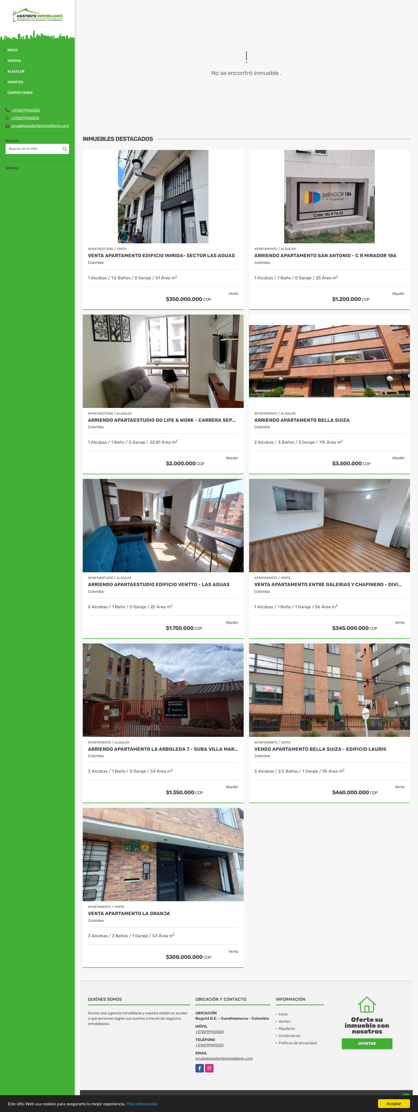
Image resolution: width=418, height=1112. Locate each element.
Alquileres (287, 1028)
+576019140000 (25, 110)
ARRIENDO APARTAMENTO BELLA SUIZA (302, 420)
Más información (142, 1104)
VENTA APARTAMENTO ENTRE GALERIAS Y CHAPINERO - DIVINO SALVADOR (329, 584)
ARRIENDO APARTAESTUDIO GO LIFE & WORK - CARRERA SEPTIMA (163, 420)
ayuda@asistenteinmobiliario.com (40, 126)
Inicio (12, 50)
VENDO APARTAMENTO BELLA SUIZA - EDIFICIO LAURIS (320, 749)
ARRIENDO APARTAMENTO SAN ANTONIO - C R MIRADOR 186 (325, 256)
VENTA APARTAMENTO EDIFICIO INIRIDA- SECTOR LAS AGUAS (161, 256)
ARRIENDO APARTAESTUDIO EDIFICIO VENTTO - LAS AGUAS (159, 584)
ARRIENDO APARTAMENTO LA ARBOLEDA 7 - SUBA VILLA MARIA (163, 749)
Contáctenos (20, 93)
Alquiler (16, 71)
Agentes (15, 82)
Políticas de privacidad (298, 1043)
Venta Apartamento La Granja (129, 913)
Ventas (14, 61)
